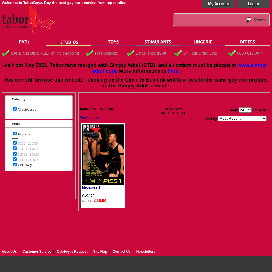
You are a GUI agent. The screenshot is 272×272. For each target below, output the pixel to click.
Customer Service (36, 252)
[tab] (39, 99)
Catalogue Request (72, 252)
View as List (89, 118)
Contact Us (122, 252)
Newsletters (145, 252)
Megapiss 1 (91, 187)
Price (16, 123)
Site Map (100, 252)
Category (18, 99)
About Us (9, 252)
